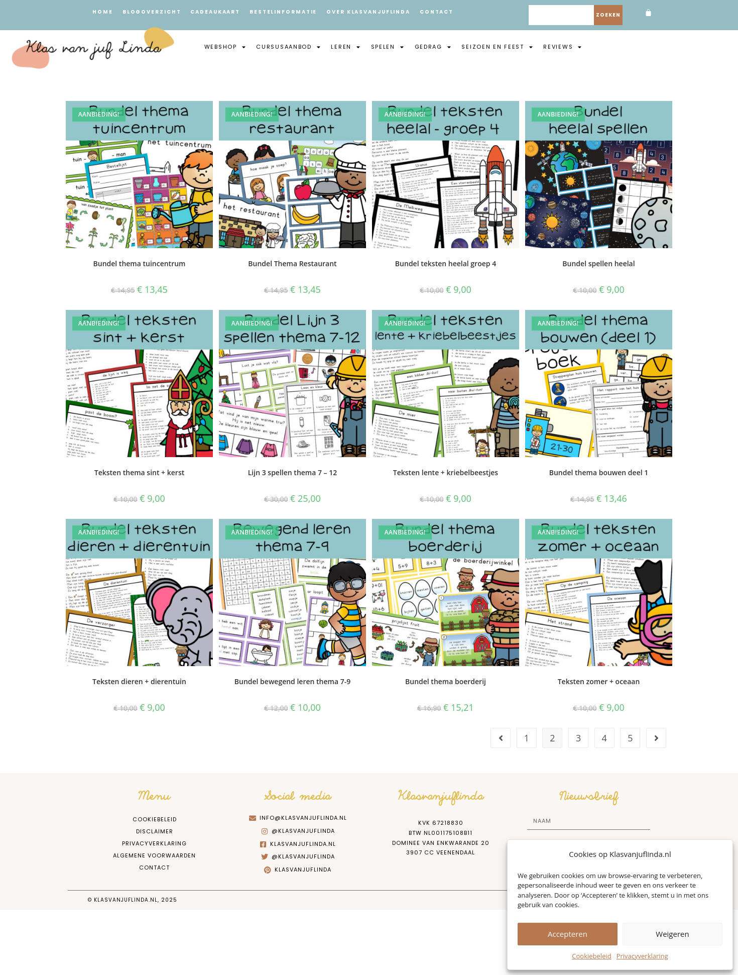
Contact (445, 12)
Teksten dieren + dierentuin (139, 681)
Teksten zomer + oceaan (599, 681)
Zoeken (608, 15)
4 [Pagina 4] (604, 738)
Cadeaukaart (218, 12)
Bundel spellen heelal (598, 263)
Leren (345, 47)
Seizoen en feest (497, 47)
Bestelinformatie (288, 12)
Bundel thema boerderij (445, 681)
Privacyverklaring (642, 955)
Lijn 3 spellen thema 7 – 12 (292, 472)
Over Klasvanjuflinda (375, 12)
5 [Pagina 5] (630, 738)
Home (103, 12)
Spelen (388, 47)
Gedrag (433, 47)
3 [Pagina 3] (578, 738)
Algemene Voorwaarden (154, 855)
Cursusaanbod (288, 47)
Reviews (562, 47)
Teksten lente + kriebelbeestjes (445, 472)
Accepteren (567, 934)
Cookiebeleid (591, 955)
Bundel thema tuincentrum (139, 263)
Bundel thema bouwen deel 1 (599, 472)
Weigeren (672, 934)
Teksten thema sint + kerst (139, 472)
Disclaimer (154, 831)
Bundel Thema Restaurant (292, 263)
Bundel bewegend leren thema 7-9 (292, 681)
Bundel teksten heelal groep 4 (445, 263)
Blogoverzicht (153, 12)
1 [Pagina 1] (526, 738)
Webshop (225, 47)
